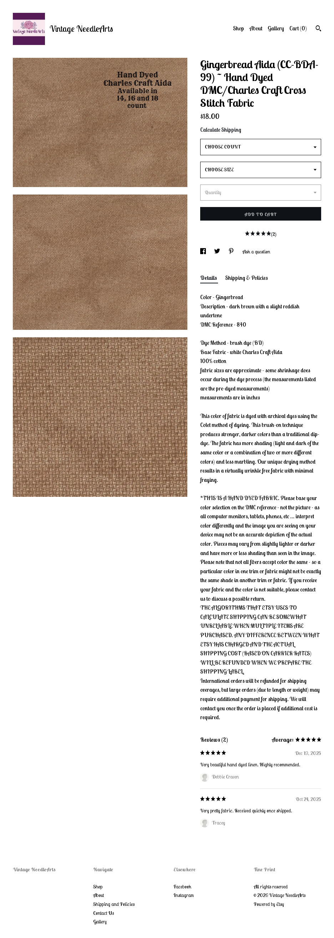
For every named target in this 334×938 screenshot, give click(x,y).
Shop (238, 28)
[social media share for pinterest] (231, 251)
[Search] (318, 29)
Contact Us (103, 913)
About (255, 28)
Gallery (276, 28)
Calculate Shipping (220, 129)
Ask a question (256, 251)
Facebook (182, 886)
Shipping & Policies (246, 277)
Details (209, 277)
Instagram (183, 895)
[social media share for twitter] (217, 251)
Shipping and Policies (114, 904)
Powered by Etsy (269, 904)
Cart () (298, 28)
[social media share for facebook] (203, 251)
